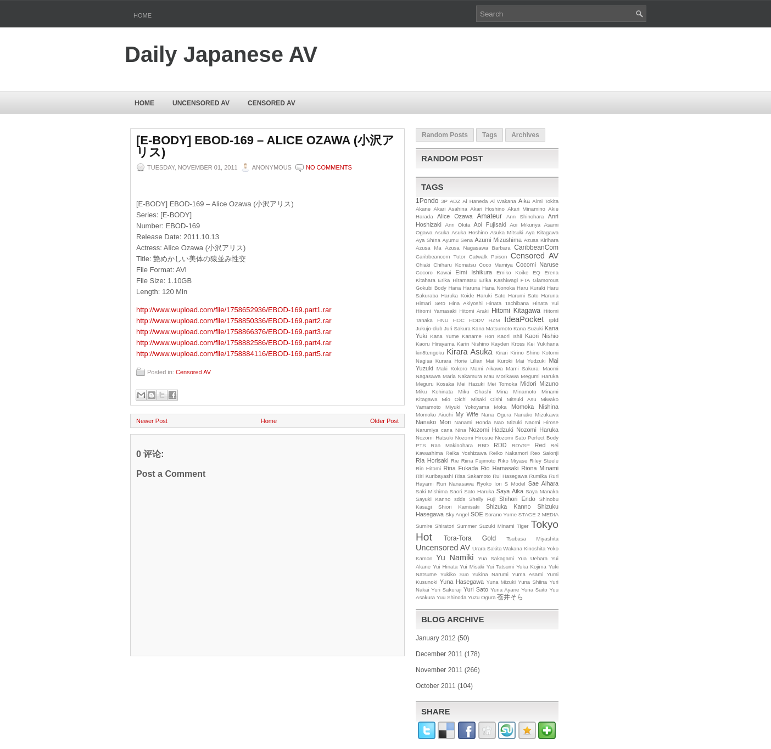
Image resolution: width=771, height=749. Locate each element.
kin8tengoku (430, 353)
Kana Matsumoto (492, 328)
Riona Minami (539, 468)
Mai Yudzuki (531, 361)
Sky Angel (457, 514)
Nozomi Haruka (537, 429)
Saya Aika (509, 491)
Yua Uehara (533, 558)
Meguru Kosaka (435, 384)
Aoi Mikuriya (525, 225)
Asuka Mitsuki (506, 232)
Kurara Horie (451, 361)
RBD (483, 445)
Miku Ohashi (474, 391)
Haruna (549, 295)
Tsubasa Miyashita (532, 539)
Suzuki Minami (497, 526)
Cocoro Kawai (433, 272)
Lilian (476, 361)
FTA (525, 280)
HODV (476, 320)
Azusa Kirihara (541, 240)
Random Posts (445, 135)
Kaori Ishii (509, 336)
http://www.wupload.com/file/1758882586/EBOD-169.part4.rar (234, 343)
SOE (477, 514)
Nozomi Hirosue (474, 438)
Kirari (501, 353)
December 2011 (439, 654)
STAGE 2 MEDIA (538, 514)
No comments (329, 167)
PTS (421, 445)
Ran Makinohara (452, 445)
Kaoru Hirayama (435, 344)
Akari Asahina (450, 209)
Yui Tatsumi (500, 567)
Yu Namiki (455, 557)
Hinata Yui (545, 303)
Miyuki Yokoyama (467, 407)
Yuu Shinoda (451, 597)
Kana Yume (444, 336)
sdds (459, 499)
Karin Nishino (473, 344)
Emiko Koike (512, 272)
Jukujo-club (429, 328)
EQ (536, 272)
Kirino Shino (525, 353)
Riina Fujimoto (478, 461)
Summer (467, 526)
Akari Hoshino (487, 209)
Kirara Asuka (469, 351)
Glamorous (545, 280)
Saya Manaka (542, 491)
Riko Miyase (513, 461)
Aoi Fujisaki (490, 224)
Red (540, 445)
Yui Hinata (445, 567)
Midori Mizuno (539, 383)
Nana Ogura (496, 415)
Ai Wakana (503, 201)
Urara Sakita (486, 548)
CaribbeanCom (536, 247)
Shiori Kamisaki (458, 507)
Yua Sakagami (496, 558)
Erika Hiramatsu (457, 280)
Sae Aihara (543, 483)
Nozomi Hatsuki (434, 438)
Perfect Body (543, 438)
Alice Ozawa (455, 216)
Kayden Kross (507, 344)
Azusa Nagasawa (466, 248)
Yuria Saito (534, 590)
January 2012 (436, 638)
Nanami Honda (472, 422)
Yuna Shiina (532, 582)
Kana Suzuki (528, 328)
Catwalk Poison (488, 257)
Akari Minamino (526, 209)
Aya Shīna (428, 240)
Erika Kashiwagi (498, 280)
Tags (489, 135)
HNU (443, 320)
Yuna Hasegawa (462, 581)
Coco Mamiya (496, 265)
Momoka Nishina (534, 406)
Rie (455, 461)
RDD (500, 445)
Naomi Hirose (541, 422)
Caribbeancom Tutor (441, 257)
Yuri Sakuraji (446, 590)
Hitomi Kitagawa (515, 310)
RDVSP (521, 445)
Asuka (442, 232)
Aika (524, 201)
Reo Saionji (544, 453)
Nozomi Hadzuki (491, 429)
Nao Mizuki (508, 422)
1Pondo (427, 201)
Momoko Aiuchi (434, 415)
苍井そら (510, 597)
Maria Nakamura (462, 376)
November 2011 (439, 670)
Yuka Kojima (531, 567)
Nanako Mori (433, 422)
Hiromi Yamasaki (436, 311)
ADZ (455, 201)
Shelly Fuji (482, 499)
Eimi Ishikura (473, 272)
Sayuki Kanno (433, 499)
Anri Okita (457, 225)
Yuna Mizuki (501, 582)
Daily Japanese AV (221, 54)
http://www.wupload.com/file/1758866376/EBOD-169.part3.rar (234, 332)
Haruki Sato (491, 295)
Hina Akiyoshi (465, 303)
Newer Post (151, 421)
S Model (515, 484)
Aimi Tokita (545, 201)
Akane (423, 209)
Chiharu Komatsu (454, 265)
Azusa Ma (429, 248)
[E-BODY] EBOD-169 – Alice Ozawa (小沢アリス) (265, 146)
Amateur (489, 216)
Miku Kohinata (434, 391)
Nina (460, 430)
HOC (459, 320)
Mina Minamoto (516, 391)
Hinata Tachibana (507, 303)
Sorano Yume (501, 514)
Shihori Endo (517, 498)
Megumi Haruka (539, 376)
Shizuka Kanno (508, 506)
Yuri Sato (475, 589)
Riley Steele (543, 461)
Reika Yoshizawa (466, 453)
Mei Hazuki (470, 384)
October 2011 (436, 686)
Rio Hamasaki (499, 468)
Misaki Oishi (486, 399)
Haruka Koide (457, 295)
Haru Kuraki (531, 288)
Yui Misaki (472, 567)
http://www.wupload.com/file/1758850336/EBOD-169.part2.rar (234, 321)
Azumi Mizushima (498, 239)
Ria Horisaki (432, 460)
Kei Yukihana (542, 344)
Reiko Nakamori (508, 453)
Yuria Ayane (504, 590)
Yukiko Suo (454, 574)
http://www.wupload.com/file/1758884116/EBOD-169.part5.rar (234, 354)
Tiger (523, 526)
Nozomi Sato (510, 438)
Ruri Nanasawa (455, 484)
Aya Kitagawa (542, 232)
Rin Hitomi (428, 468)
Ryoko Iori (489, 484)
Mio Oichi (454, 399)
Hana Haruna (464, 288)
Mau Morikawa (501, 376)
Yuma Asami (527, 574)
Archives (525, 135)
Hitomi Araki (474, 311)
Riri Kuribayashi (434, 476)
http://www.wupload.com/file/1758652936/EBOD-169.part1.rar (234, 310)
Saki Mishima (432, 491)
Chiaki (423, 265)
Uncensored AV (201, 103)
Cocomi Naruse (537, 264)
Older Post (384, 421)
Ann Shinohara (525, 216)
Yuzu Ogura (482, 597)
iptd (553, 320)
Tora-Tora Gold (470, 538)
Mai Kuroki (499, 361)
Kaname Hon (478, 336)
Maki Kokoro (452, 368)
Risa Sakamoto (473, 476)
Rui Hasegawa (510, 476)
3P (444, 201)
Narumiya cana (434, 430)
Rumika (538, 476)
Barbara (501, 248)
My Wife (467, 414)
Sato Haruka (479, 491)
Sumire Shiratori (435, 526)
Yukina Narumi (490, 574)
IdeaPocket (524, 319)
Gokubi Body (431, 288)
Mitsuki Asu (522, 399)
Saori (456, 491)
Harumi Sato (523, 295)
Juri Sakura (457, 328)
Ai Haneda (475, 201)
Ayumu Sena (457, 240)
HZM (494, 320)
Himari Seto (430, 303)
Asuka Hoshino (469, 232)
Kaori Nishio (541, 336)
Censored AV (271, 103)
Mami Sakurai (522, 368)
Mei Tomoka (502, 384)
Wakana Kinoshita (524, 548)
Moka (500, 407)
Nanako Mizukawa (536, 415)
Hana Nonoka (498, 288)
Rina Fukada (461, 468)
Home (142, 15)
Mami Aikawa (486, 368)
